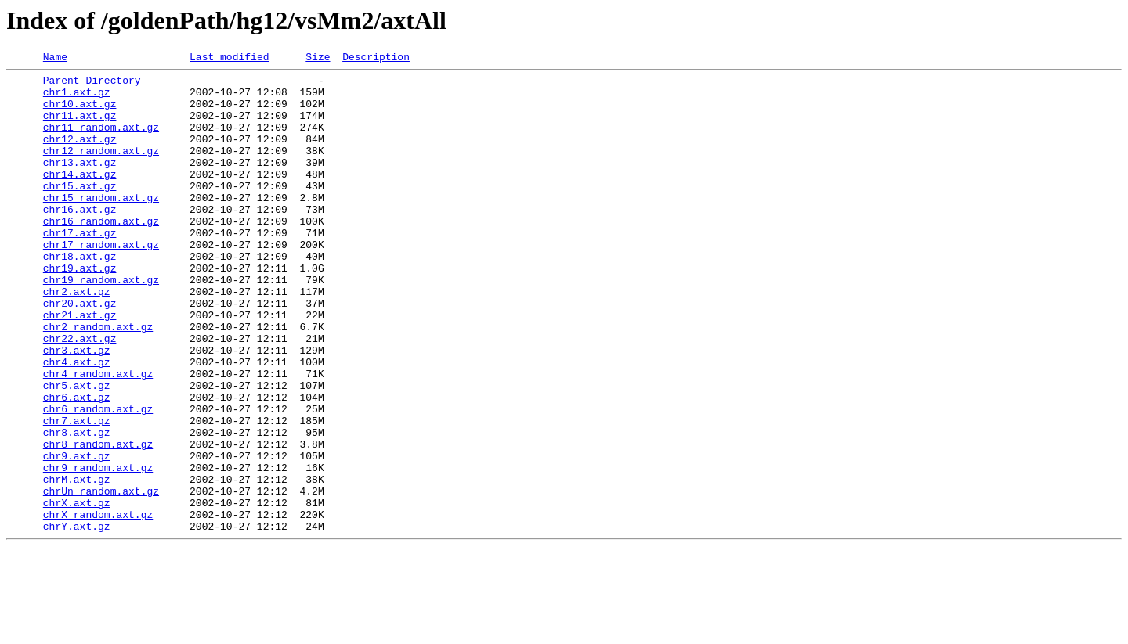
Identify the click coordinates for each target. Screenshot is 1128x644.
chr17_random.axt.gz (101, 282)
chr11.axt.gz (80, 127)
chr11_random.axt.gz (101, 141)
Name (55, 59)
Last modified (229, 59)
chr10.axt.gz (80, 113)
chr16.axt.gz (80, 239)
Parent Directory (92, 84)
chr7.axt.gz (76, 493)
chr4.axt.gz (76, 423)
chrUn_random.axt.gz (101, 577)
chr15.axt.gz (80, 211)
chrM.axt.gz (76, 563)
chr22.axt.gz (80, 394)
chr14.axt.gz (80, 197)
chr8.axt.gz (76, 507)
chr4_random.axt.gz (98, 437)
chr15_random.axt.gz (101, 225)
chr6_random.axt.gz (98, 479)
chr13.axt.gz (80, 183)
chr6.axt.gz (76, 465)
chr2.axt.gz (76, 338)
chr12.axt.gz (80, 155)
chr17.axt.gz (80, 268)
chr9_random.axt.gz (98, 549)
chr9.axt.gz (76, 535)
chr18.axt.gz (80, 296)
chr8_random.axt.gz (98, 521)
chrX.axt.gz (76, 592)
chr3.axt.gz (76, 408)
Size (318, 59)
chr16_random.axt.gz (101, 253)
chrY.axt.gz (76, 620)
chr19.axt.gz (80, 310)
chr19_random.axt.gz (101, 324)
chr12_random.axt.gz (101, 169)
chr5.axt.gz (76, 451)
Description (376, 59)
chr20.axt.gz (80, 352)
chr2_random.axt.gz (98, 380)
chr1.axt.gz (76, 99)
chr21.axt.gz (80, 366)
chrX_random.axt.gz (98, 606)
